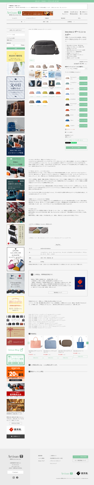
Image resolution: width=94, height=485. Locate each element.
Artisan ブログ (40, 461)
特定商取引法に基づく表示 (56, 458)
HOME (30, 29)
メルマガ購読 (40, 458)
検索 (16, 48)
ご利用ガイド (83, 12)
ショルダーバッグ (43, 314)
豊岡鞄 (35, 29)
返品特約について (69, 135)
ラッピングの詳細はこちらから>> (73, 72)
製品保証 (63, 18)
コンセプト (14, 18)
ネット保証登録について (80, 460)
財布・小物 (45, 21)
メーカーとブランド (30, 18)
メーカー (40, 318)
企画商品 (70, 21)
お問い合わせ (74, 12)
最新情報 (65, 12)
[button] (28, 342)
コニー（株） (46, 318)
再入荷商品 (34, 327)
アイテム (36, 314)
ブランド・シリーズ (42, 320)
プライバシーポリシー (55, 460)
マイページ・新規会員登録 (80, 456)
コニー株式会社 (40, 323)
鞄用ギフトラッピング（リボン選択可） (75, 66)
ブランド (36, 315)
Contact (15, 472)
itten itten (41, 315)
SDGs (79, 18)
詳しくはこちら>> (63, 7)
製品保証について (58, 292)
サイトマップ (53, 463)
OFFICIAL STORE (16, 423)
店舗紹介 (47, 18)
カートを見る (83, 14)
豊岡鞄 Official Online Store (14, 13)
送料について (68, 137)
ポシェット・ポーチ (43, 324)
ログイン (65, 14)
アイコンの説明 (69, 132)
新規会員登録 (74, 14)
